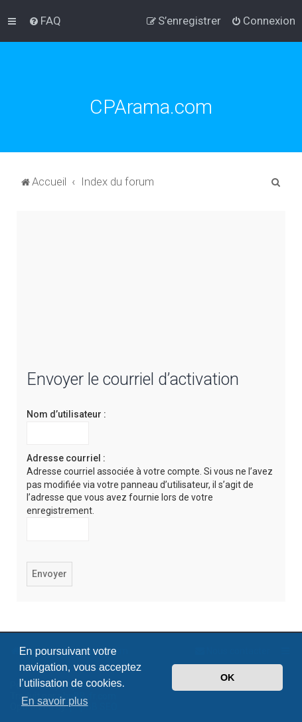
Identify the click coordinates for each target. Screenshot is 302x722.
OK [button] (227, 677)
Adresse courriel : (66, 458)
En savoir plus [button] (54, 701)
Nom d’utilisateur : (66, 414)
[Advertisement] (151, 297)
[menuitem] (45, 20)
